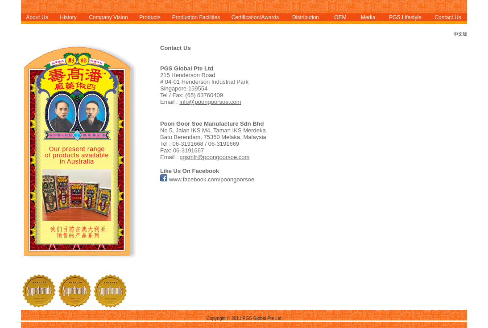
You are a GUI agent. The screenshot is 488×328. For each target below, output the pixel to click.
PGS (395, 17)
